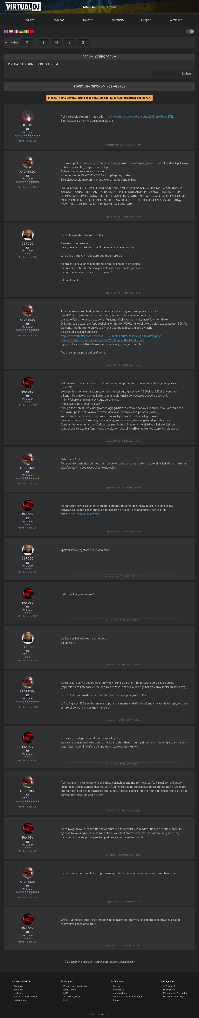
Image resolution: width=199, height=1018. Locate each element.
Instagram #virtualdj (175, 993)
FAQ (65, 993)
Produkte (28, 20)
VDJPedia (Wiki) (71, 996)
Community (117, 20)
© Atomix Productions (99, 1014)
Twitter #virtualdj (173, 996)
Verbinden (175, 20)
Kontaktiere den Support (75, 986)
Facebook (169, 986)
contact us (118, 989)
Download (58, 20)
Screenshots (20, 1000)
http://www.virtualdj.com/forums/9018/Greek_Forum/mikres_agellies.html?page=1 (113, 336)
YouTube (169, 989)
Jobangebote (120, 993)
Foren (66, 1000)
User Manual (70, 989)
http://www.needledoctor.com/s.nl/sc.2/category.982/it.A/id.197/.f (102, 340)
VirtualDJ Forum (21, 64)
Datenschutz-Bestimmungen (128, 996)
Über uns (117, 986)
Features (18, 993)
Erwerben (87, 20)
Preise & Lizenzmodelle (25, 996)
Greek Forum (48, 64)
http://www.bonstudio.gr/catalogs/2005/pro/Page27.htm (140, 116)
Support (146, 20)
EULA (116, 1000)
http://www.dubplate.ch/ (84, 513)
